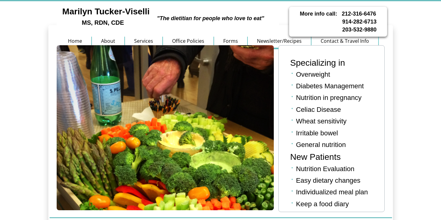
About (108, 41)
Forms (230, 41)
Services (143, 41)
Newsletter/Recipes (279, 41)
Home (75, 41)
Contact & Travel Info (345, 41)
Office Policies (188, 41)
